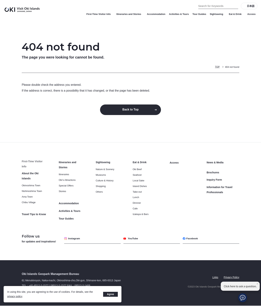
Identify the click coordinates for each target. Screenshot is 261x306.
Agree (110, 294)
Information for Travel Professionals (220, 188)
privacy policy (14, 296)
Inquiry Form (214, 178)
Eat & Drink (236, 14)
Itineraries (64, 174)
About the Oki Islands (35, 173)
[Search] (235, 6)
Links (215, 277)
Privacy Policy (231, 277)
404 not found (232, 66)
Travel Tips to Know (34, 209)
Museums (101, 175)
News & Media (215, 162)
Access (251, 14)
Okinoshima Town (31, 180)
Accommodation (156, 14)
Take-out (137, 192)
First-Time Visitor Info (99, 14)
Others (99, 192)
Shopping (101, 186)
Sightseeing (217, 14)
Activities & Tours (179, 14)
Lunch (136, 197)
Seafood (137, 175)
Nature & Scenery (105, 169)
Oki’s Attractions (67, 180)
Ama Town (27, 192)
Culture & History (104, 181)
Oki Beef (137, 169)
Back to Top (130, 109)
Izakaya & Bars (140, 214)
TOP (217, 66)
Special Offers (66, 186)
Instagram (72, 238)
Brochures (213, 171)
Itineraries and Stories (129, 14)
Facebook (190, 238)
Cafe (135, 209)
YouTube (130, 238)
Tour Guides (199, 14)
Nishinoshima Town (32, 186)
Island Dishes (140, 186)
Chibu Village (29, 197)
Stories (62, 191)
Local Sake (138, 181)
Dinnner (137, 203)
